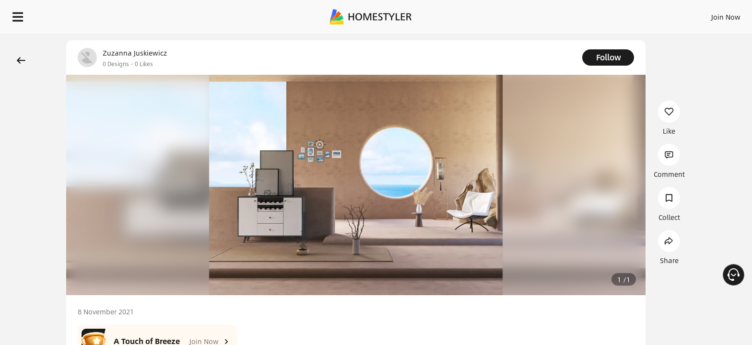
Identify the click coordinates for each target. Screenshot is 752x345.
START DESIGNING (704, 14)
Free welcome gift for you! (552, 40)
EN (643, 14)
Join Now (610, 14)
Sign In (575, 14)
